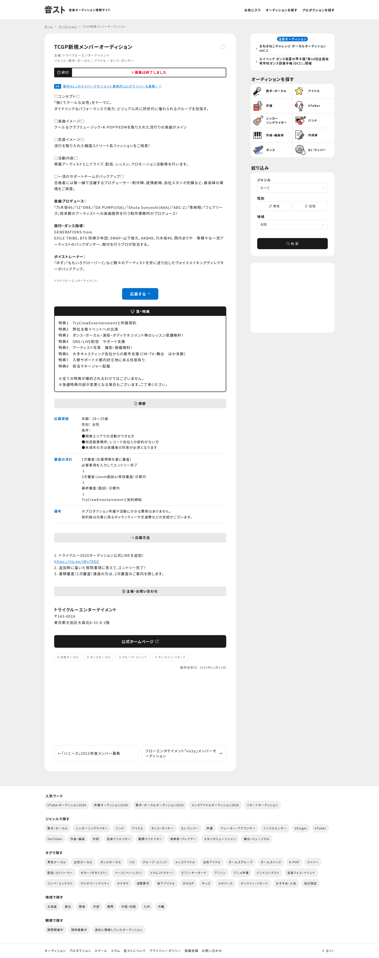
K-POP (294, 862)
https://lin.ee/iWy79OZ (76, 561)
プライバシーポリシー (165, 951)
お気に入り (252, 10)
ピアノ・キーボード (193, 873)
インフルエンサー (275, 828)
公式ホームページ (140, 641)
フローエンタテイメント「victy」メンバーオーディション (184, 753)
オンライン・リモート (172, 657)
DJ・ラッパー (190, 828)
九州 (147, 906)
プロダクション (80, 951)
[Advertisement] (140, 707)
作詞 (96, 839)
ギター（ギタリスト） (94, 873)
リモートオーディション (262, 805)
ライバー (313, 862)
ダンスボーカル (100, 657)
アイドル (100, 60)
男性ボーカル (56, 862)
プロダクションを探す (318, 10)
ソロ (132, 862)
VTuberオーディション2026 (66, 805)
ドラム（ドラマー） (162, 873)
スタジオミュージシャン (220, 839)
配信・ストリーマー (60, 873)
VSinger (301, 828)
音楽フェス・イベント (301, 873)
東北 (68, 906)
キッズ (206, 883)
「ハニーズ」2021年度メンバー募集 (89, 753)
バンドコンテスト (267, 873)
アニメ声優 (241, 873)
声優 (209, 828)
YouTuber (55, 839)
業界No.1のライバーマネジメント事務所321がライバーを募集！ (112, 86)
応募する (140, 294)
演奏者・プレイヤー (183, 839)
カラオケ (123, 883)
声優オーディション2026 (111, 805)
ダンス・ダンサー (122, 60)
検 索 (292, 245)
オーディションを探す (281, 10)
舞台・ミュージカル (257, 839)
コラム (115, 951)
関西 (110, 906)
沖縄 (161, 906)
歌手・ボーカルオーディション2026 (160, 805)
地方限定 (310, 883)
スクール (101, 951)
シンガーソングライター (92, 828)
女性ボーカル (69, 657)
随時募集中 (79, 930)
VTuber (320, 828)
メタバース (225, 883)
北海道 (52, 906)
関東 (82, 906)
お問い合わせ (212, 951)
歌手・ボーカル (79, 60)
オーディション (55, 951)
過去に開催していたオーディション (119, 930)
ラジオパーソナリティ (94, 883)
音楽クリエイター (119, 839)
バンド (120, 828)
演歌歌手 (143, 883)
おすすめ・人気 (286, 883)
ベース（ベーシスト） (129, 873)
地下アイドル (166, 883)
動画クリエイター (150, 839)
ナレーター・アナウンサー (238, 828)
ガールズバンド (271, 862)
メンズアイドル (185, 862)
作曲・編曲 (77, 839)
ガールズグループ (241, 862)
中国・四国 (128, 906)
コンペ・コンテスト (60, 883)
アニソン (220, 873)
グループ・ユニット (134, 657)
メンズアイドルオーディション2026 (215, 805)
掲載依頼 (191, 951)
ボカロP (188, 883)
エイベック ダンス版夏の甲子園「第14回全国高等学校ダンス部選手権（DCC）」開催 (293, 61)
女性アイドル (212, 862)
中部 (96, 906)
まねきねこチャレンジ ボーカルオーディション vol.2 (294, 48)
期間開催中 (55, 930)
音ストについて (135, 951)
